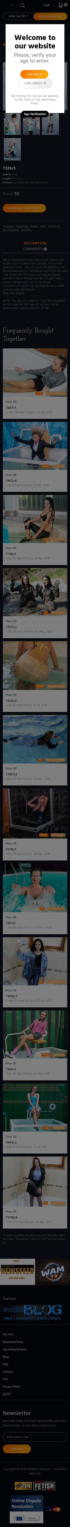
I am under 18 (35, 83)
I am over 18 (34, 74)
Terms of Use (31, 99)
